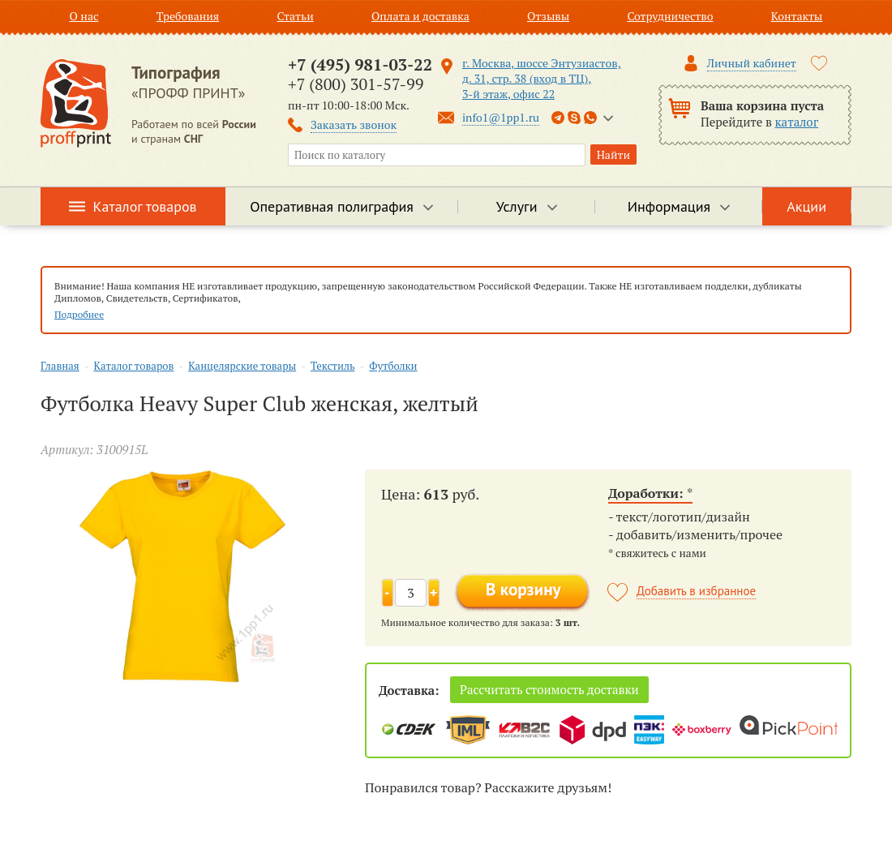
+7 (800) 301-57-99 (355, 84)
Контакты (797, 16)
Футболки (393, 365)
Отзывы (548, 16)
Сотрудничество (670, 16)
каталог (797, 122)
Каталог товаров (145, 206)
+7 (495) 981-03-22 (360, 64)
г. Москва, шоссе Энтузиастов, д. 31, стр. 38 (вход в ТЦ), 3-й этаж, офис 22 (541, 78)
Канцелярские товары (242, 365)
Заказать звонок (354, 124)
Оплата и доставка (420, 16)
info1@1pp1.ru (500, 117)
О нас (84, 16)
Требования (188, 16)
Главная (60, 365)
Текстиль (332, 365)
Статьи (295, 16)
